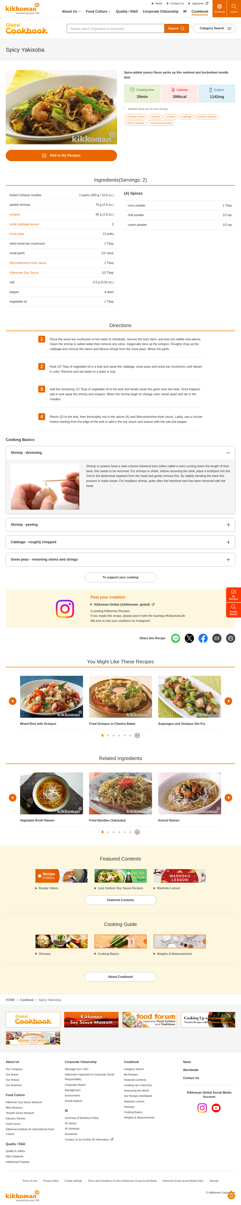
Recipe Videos (49, 888)
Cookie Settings (73, 1180)
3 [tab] (114, 735)
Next (228, 701)
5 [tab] (125, 735)
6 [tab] (130, 735)
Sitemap (213, 1180)
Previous (12, 701)
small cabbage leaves (24, 224)
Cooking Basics (108, 953)
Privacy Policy (51, 1180)
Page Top (231, 1194)
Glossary (45, 953)
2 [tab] (108, 735)
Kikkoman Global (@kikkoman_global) (122, 604)
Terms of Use (30, 1180)
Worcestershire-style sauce (28, 263)
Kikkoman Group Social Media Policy (183, 1180)
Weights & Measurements (174, 953)
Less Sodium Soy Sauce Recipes (120, 888)
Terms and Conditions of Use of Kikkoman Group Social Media (122, 1180)
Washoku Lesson (168, 888)
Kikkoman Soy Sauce (24, 272)
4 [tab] (119, 735)
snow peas (17, 233)
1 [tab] (102, 735)
